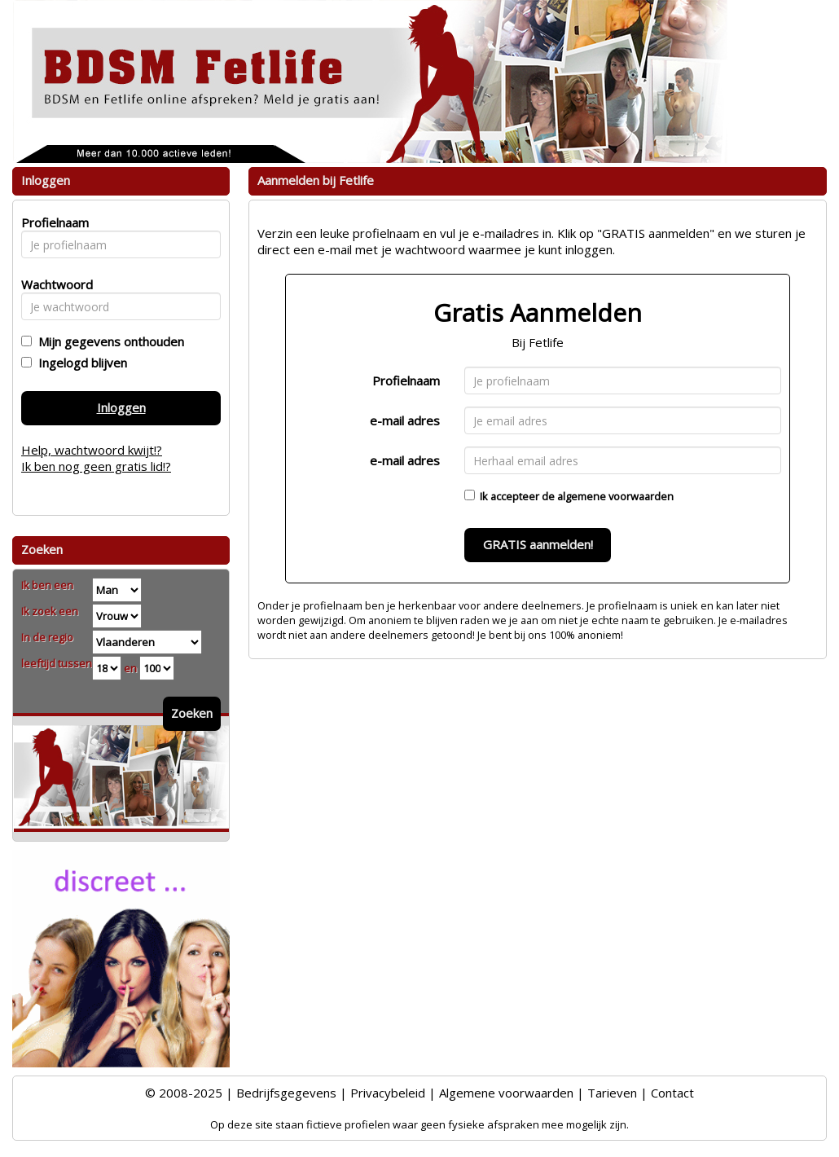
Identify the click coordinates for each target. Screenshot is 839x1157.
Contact (672, 1092)
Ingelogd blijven (79, 362)
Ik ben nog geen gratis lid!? (96, 466)
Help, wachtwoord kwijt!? (91, 450)
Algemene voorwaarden (506, 1092)
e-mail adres (405, 420)
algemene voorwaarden (615, 496)
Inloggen (121, 407)
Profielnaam (406, 380)
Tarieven (612, 1092)
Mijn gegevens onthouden (108, 341)
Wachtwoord (52, 284)
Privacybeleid (387, 1092)
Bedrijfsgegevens (286, 1092)
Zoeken (192, 713)
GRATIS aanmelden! (538, 544)
